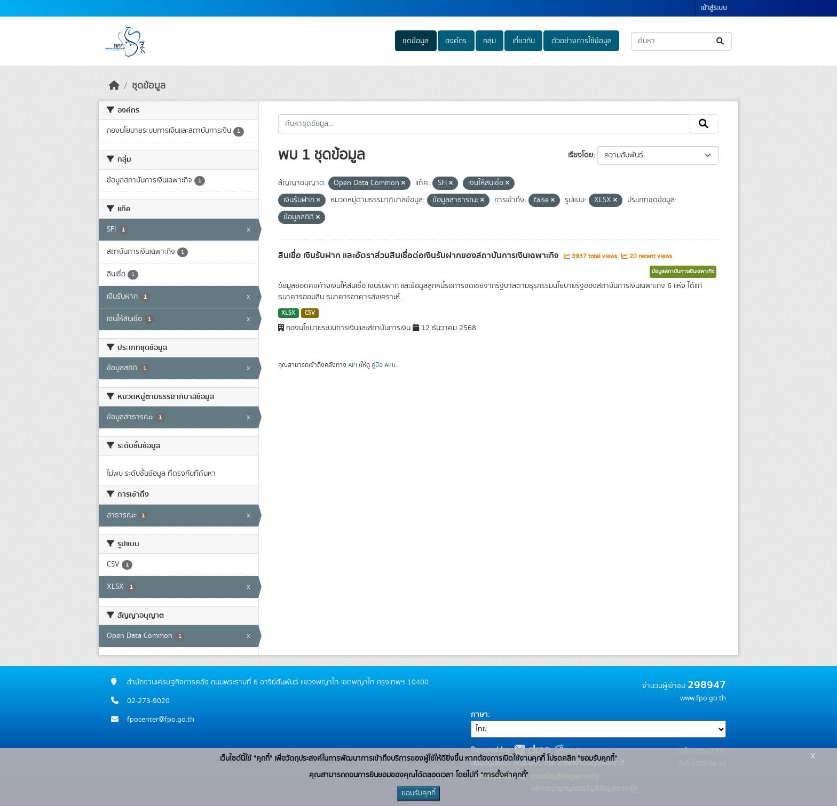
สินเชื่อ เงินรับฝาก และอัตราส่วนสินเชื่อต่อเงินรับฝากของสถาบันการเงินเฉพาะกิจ (419, 255)
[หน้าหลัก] (114, 86)
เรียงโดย (580, 155)
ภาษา (479, 714)
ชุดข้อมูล (415, 41)
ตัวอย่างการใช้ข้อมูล (581, 41)
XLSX (288, 313)
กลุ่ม (489, 41)
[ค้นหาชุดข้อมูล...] (681, 41)
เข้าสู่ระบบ (714, 8)
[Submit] (720, 41)
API (352, 365)
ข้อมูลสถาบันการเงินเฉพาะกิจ (683, 271)
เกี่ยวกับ (523, 41)
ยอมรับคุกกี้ (418, 793)
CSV (310, 313)
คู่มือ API (382, 365)
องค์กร (456, 41)
